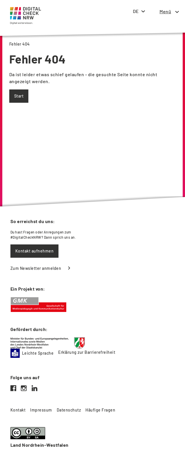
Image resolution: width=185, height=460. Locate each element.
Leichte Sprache (32, 353)
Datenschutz (69, 409)
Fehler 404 (19, 44)
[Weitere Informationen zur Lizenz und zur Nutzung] (92, 437)
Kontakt (17, 409)
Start (18, 96)
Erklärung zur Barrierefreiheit (86, 352)
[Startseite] (24, 10)
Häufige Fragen (100, 409)
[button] (165, 11)
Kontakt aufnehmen (34, 250)
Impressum (41, 409)
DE (136, 11)
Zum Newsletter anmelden (35, 268)
